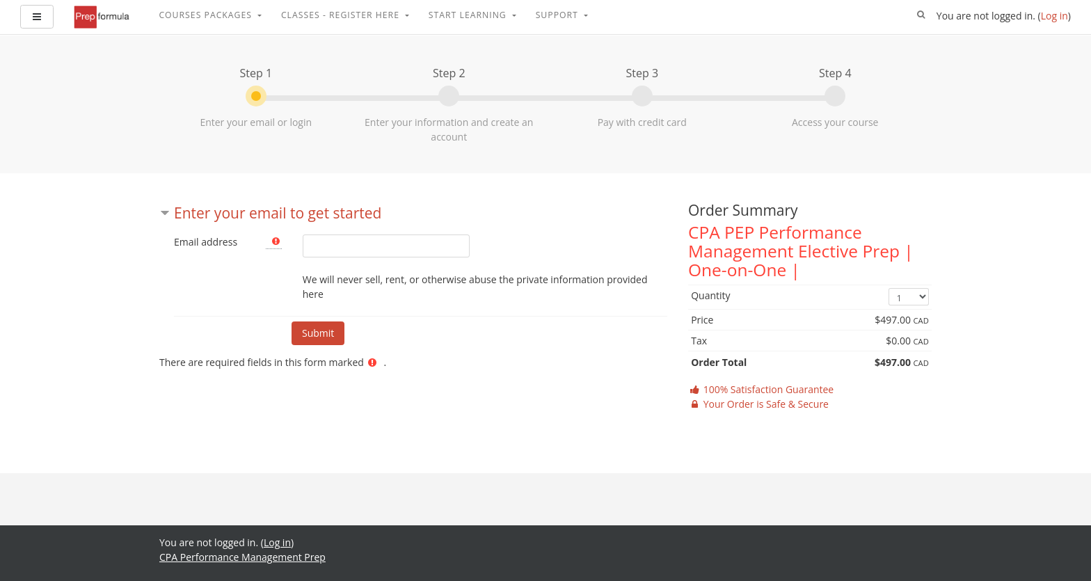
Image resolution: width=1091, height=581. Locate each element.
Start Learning (469, 15)
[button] (921, 15)
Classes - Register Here (341, 15)
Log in (1054, 15)
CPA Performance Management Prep (242, 557)
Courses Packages (207, 15)
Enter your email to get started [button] (277, 213)
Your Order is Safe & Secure (758, 404)
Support (558, 15)
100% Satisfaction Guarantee (761, 389)
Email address (205, 241)
